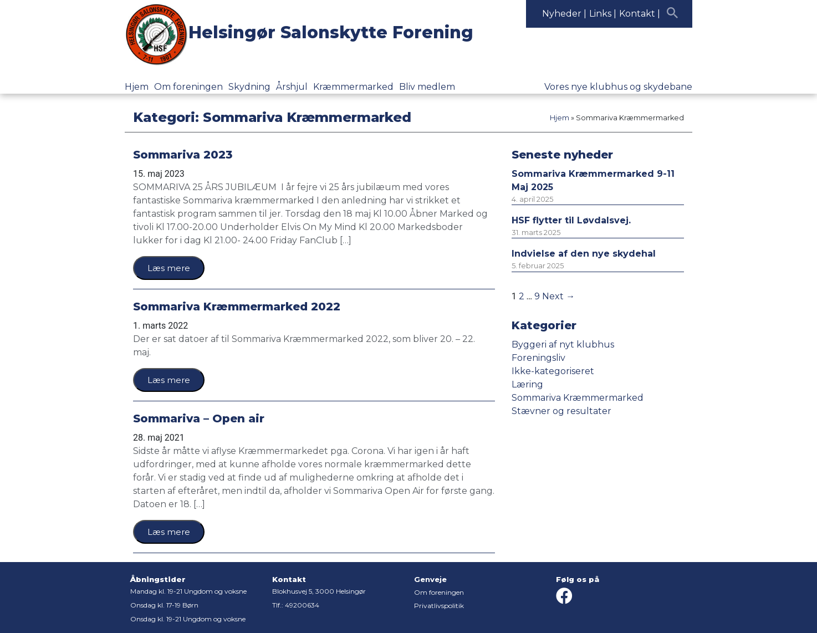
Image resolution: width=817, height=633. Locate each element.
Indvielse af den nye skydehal (584, 253)
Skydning (249, 86)
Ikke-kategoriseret (553, 371)
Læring (527, 384)
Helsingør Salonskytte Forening (330, 32)
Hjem (137, 86)
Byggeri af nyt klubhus (563, 344)
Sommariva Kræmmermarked (578, 397)
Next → (558, 296)
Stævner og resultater (561, 411)
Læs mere (168, 268)
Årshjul (292, 86)
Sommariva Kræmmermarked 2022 (236, 306)
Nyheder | (564, 13)
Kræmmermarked (353, 86)
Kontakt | (639, 13)
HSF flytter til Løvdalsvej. (571, 220)
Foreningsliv (538, 358)
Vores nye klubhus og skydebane (618, 86)
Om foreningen (188, 86)
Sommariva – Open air (198, 418)
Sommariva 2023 (182, 154)
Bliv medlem (427, 86)
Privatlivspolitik (439, 605)
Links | (602, 13)
